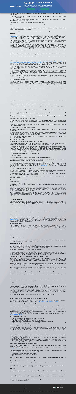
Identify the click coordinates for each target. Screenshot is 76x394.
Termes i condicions (22, 391)
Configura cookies (38, 10)
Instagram (40, 388)
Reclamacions (53, 391)
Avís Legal (11, 391)
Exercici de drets (57, 391)
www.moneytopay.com (14, 36)
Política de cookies (33, 7)
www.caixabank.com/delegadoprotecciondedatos (18, 348)
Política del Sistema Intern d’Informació (45, 391)
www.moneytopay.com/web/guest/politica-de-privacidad (48, 301)
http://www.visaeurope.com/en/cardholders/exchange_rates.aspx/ (51, 61)
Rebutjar (30, 9)
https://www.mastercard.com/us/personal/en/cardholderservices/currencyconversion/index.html (26, 62)
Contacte (25, 388)
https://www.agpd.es (13, 358)
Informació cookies (15, 391)
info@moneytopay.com (55, 378)
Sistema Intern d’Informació (35, 391)
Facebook (40, 387)
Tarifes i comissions (28, 391)
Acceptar (44, 9)
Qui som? (11, 387)
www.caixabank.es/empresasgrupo (16, 314)
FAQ (24, 387)
